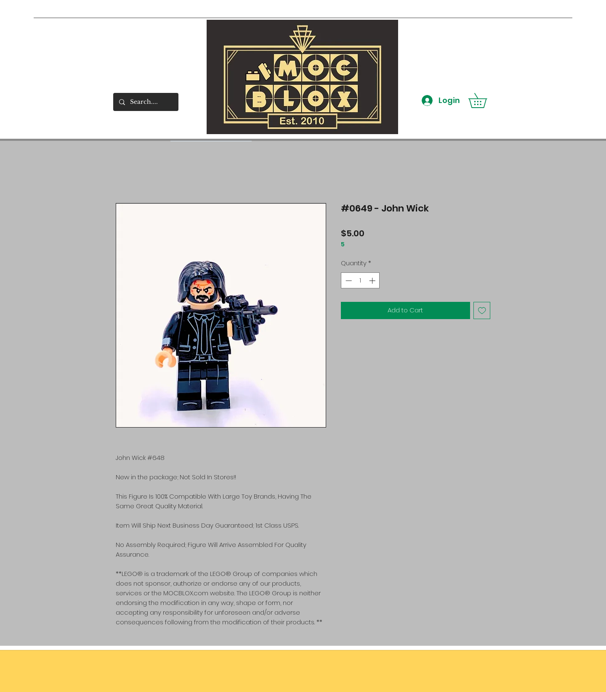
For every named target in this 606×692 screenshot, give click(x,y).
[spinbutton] (360, 280)
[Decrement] (348, 280)
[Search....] (145, 102)
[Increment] (373, 280)
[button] (484, 100)
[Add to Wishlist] (482, 310)
